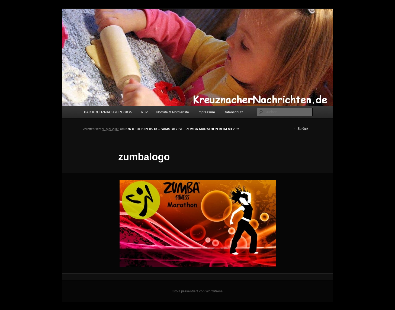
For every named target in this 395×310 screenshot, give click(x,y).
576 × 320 (133, 129)
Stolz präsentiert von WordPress (197, 291)
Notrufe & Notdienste (172, 112)
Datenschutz (233, 112)
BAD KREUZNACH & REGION (108, 112)
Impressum (206, 112)
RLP (144, 112)
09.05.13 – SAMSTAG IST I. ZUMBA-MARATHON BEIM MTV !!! (191, 129)
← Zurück (300, 129)
